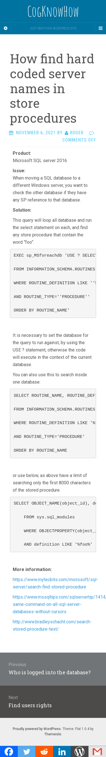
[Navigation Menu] (100, 28)
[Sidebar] (5, 28)
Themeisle (52, 734)
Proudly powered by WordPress (37, 729)
